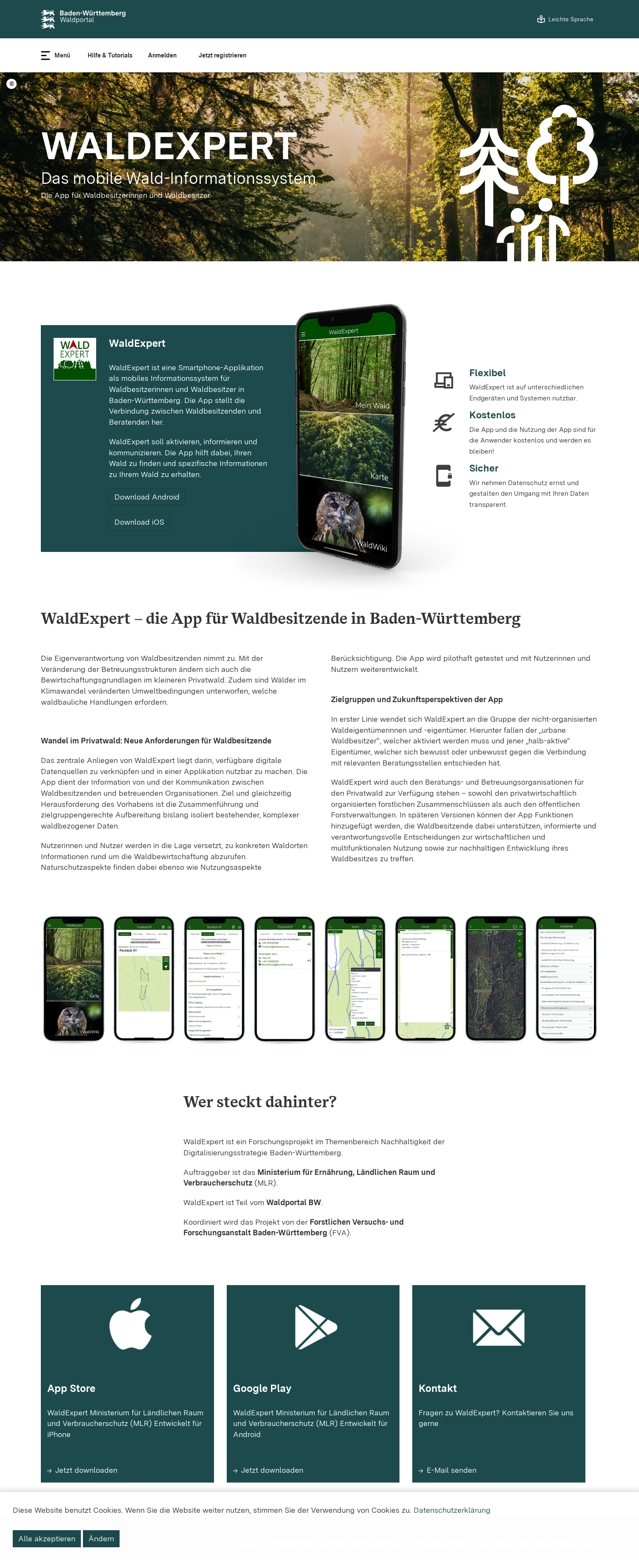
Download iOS (139, 521)
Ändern (101, 1538)
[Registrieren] (225, 55)
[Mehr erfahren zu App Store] (127, 1433)
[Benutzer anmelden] (165, 55)
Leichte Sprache (570, 19)
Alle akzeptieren (46, 1538)
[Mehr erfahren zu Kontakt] (498, 1433)
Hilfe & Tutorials (110, 55)
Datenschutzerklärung (452, 1510)
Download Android (147, 496)
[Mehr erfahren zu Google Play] (313, 1433)
